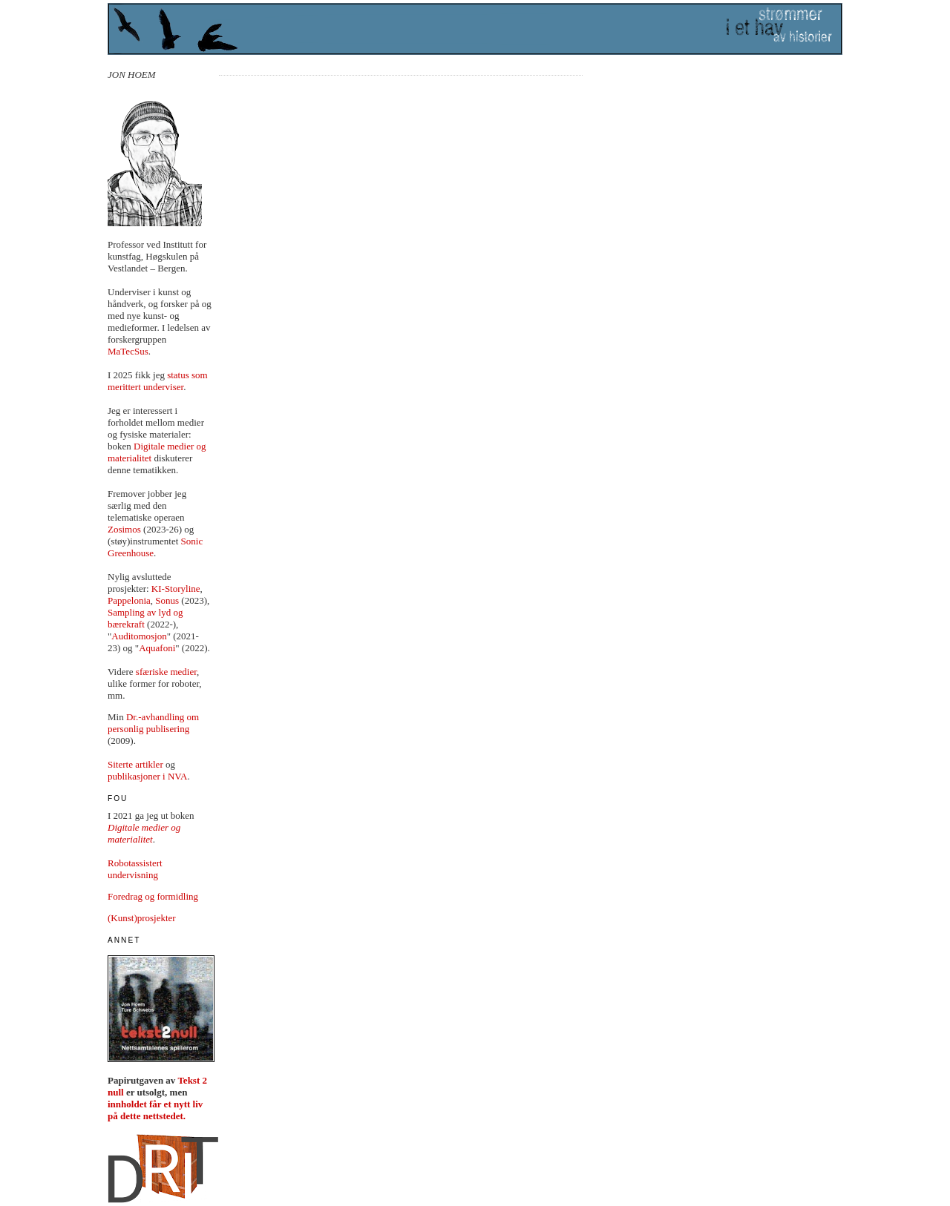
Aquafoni (157, 647)
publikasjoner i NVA (147, 776)
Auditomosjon (138, 636)
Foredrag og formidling (153, 896)
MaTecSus (128, 351)
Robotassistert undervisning (135, 868)
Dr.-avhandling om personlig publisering (153, 722)
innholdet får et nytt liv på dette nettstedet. (155, 1109)
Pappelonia (129, 600)
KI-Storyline (175, 588)
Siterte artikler (135, 764)
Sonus (167, 600)
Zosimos (124, 529)
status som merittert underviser (158, 380)
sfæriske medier (166, 671)
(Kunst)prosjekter (142, 917)
